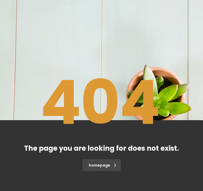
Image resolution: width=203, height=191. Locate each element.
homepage (102, 165)
